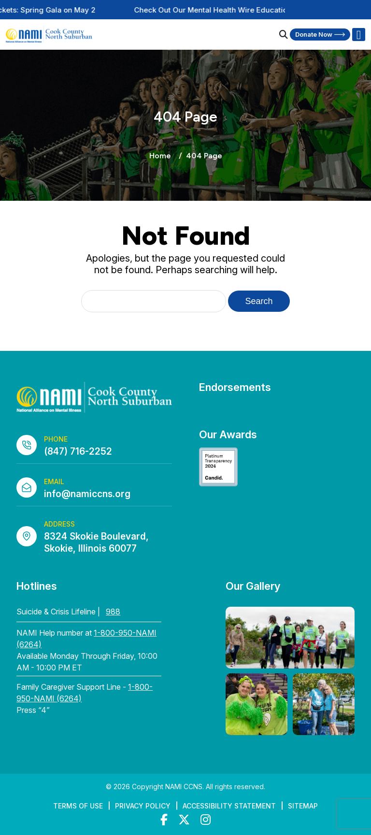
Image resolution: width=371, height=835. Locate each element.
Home (160, 155)
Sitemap (303, 806)
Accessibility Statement (229, 806)
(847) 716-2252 (78, 451)
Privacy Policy (143, 806)
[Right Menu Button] (358, 35)
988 (113, 611)
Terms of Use (78, 806)
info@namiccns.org (87, 494)
